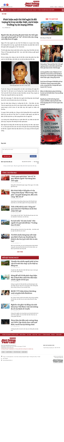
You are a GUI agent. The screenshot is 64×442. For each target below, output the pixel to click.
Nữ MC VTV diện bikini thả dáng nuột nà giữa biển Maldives (23, 292)
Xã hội (27, 10)
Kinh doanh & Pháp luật (11, 10)
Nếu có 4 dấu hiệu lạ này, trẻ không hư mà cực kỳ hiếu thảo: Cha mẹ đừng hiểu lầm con (51, 93)
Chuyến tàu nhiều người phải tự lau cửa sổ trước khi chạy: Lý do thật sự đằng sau (24, 263)
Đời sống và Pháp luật (45, 37)
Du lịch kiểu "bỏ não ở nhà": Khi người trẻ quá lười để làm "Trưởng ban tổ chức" (24, 223)
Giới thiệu (9, 352)
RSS (3, 352)
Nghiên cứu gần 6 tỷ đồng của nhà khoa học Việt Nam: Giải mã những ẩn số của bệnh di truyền (24, 307)
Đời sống (22, 10)
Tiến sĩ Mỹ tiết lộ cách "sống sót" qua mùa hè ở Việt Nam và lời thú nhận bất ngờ (24, 209)
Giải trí (32, 10)
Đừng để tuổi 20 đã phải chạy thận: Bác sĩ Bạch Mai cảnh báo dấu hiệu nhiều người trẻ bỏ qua (24, 278)
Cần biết (51, 10)
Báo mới (24, 352)
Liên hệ (51, 6)
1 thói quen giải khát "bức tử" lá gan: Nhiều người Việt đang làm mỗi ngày (23, 178)
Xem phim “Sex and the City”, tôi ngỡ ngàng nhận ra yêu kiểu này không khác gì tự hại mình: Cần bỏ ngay (51, 66)
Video (47, 10)
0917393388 (5, 358)
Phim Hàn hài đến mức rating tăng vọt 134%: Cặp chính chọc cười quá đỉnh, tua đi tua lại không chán (24, 322)
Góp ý (56, 6)
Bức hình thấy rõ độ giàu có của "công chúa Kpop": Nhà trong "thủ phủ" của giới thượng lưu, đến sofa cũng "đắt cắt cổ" (24, 193)
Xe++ (36, 10)
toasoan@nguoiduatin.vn (7, 360)
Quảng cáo (60, 6)
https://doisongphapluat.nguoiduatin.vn (8, 345)
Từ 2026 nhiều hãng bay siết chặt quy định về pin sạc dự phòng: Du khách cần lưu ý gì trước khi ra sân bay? (24, 238)
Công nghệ (41, 10)
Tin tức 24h (17, 352)
